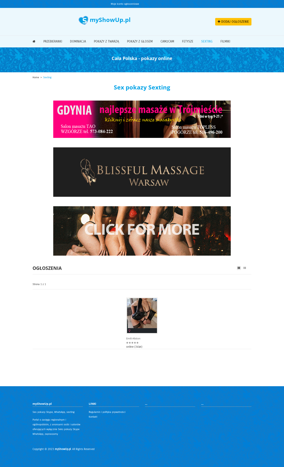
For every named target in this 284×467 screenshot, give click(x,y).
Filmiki (225, 41)
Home (36, 77)
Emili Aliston (133, 338)
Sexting (207, 41)
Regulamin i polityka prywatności (107, 412)
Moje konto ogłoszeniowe (125, 4)
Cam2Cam (167, 41)
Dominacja (78, 41)
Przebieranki (52, 41)
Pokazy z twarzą (106, 41)
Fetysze (187, 41)
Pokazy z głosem (140, 41)
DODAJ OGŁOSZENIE (233, 22)
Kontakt (93, 416)
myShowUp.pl (63, 449)
